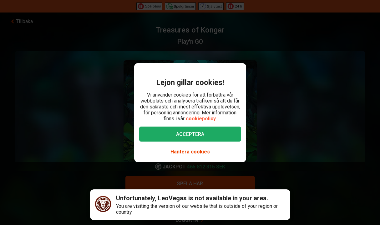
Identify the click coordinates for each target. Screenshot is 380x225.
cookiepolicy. (201, 119)
